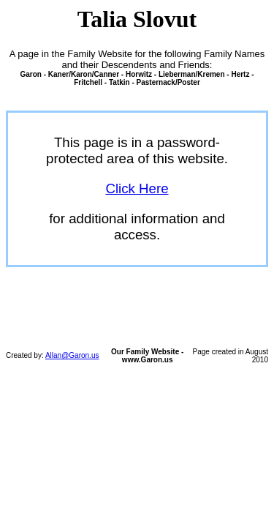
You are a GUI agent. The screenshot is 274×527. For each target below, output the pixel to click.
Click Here (136, 188)
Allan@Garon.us (72, 355)
